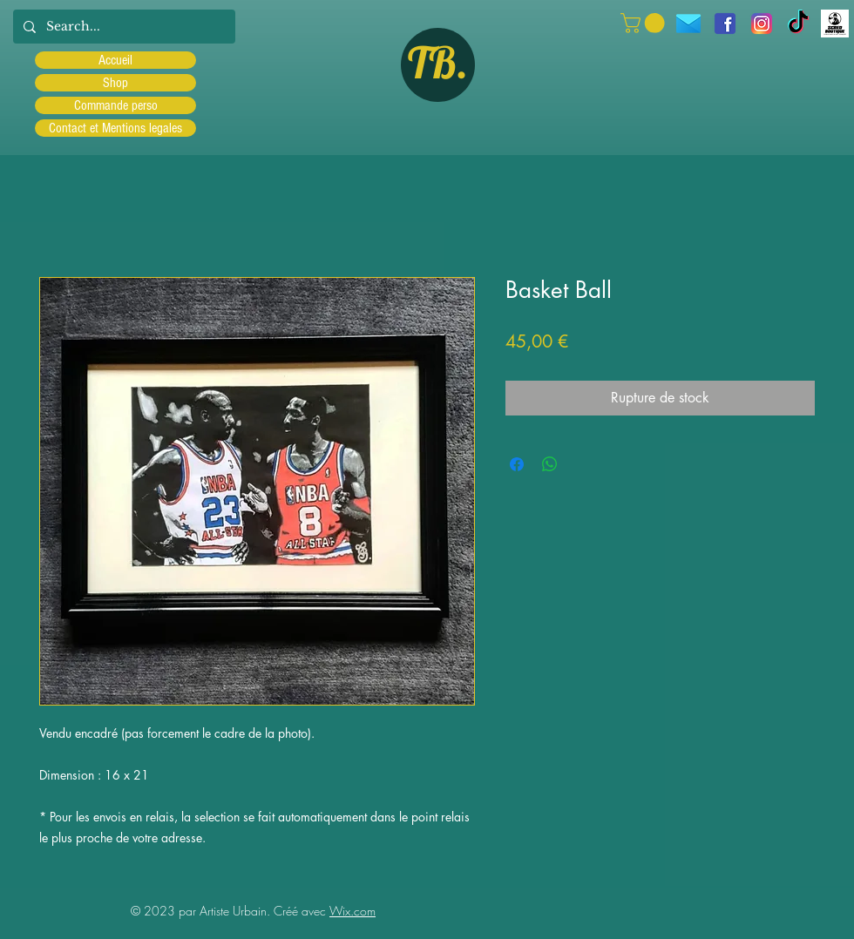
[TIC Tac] (798, 23)
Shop (115, 83)
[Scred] (835, 23)
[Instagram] (762, 23)
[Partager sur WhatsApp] (549, 464)
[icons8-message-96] (688, 23)
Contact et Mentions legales (115, 128)
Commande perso (116, 105)
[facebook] (725, 23)
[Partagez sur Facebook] (516, 464)
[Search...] (122, 27)
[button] (644, 23)
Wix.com (352, 910)
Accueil (115, 60)
